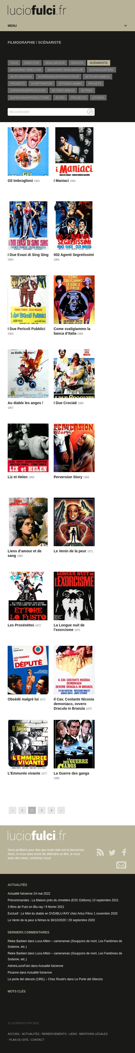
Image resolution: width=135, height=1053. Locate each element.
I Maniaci (62, 181)
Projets (95, 83)
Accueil (14, 1033)
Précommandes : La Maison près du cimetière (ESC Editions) (49, 900)
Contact (121, 865)
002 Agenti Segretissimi (74, 255)
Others (98, 97)
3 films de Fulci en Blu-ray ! (26, 907)
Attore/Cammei (70, 83)
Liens (73, 1033)
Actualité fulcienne (20, 893)
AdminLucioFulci (19, 966)
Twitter (110, 852)
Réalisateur (55, 62)
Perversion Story (68, 477)
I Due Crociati (66, 403)
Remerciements (54, 1033)
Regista (77, 62)
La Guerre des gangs (71, 773)
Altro (60, 97)
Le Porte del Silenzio (89, 979)
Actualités (30, 1033)
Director (31, 62)
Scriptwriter (41, 83)
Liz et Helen (18, 477)
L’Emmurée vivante (24, 773)
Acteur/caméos (97, 76)
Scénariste (99, 62)
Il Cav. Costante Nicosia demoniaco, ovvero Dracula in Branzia (74, 703)
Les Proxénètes (21, 625)
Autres (87, 90)
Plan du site (18, 1039)
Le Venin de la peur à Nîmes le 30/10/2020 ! (38, 920)
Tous (14, 62)
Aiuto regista (21, 76)
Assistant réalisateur (65, 69)
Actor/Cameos (63, 90)
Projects (78, 97)
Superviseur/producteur (58, 76)
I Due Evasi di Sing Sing (28, 255)
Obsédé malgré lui (24, 699)
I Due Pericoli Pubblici (26, 329)
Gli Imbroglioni (21, 181)
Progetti (17, 83)
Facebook (121, 852)
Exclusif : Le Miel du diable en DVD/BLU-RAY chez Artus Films (50, 913)
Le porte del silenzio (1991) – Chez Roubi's (37, 979)
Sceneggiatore (101, 69)
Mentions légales (93, 1033)
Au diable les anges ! (25, 403)
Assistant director (25, 69)
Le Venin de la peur (70, 551)
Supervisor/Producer (28, 90)
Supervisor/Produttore (29, 97)
